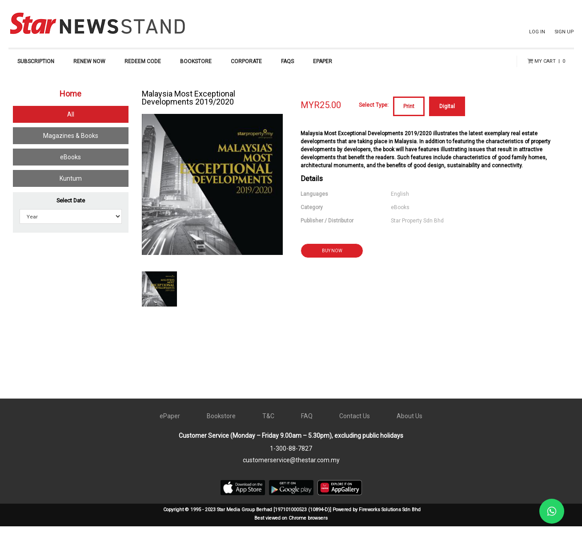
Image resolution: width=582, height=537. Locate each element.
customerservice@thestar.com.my (291, 470)
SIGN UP (564, 32)
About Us (409, 426)
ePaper (170, 426)
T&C (268, 426)
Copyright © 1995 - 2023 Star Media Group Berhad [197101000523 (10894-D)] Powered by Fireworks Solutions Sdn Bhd (292, 520)
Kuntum (71, 189)
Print (408, 117)
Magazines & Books (70, 146)
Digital (447, 117)
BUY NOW (332, 261)
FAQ (307, 426)
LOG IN (537, 32)
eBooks (70, 167)
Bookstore (221, 426)
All (70, 125)
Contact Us (354, 426)
